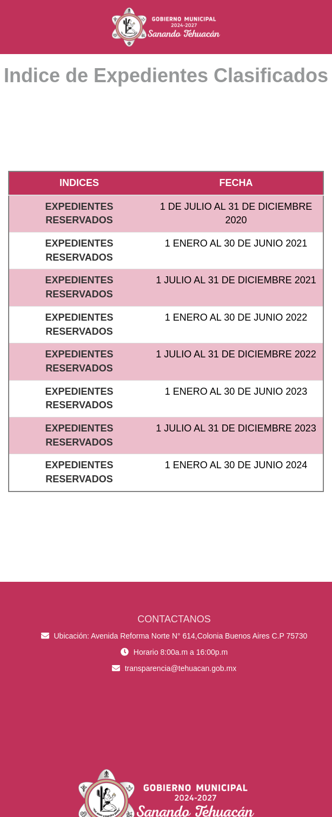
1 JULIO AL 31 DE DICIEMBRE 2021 (236, 280)
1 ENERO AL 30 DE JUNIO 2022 (236, 317)
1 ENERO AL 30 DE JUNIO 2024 (236, 465)
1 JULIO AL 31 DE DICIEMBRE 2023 (236, 428)
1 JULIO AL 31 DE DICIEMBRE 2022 (236, 354)
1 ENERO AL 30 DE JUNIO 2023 (236, 391)
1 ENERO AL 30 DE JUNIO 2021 (236, 243)
